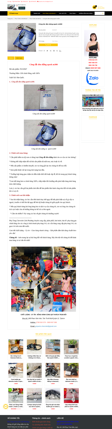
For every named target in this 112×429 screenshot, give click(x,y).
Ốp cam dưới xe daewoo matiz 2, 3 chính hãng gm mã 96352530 (71, 380)
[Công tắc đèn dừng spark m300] (16, 7)
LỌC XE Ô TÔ (63, 13)
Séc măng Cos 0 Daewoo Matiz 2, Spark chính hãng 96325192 (16, 357)
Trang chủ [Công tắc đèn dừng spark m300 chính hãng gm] (10, 18)
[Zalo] (61, 51)
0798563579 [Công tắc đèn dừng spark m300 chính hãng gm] (24, 1)
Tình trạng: (42, 41)
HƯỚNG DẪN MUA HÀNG (86, 13)
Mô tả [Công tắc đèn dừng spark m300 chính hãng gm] (11, 58)
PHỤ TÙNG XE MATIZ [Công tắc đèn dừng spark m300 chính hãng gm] (35, 18)
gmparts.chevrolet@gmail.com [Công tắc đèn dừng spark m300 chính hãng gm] (45, 1)
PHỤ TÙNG (73, 13)
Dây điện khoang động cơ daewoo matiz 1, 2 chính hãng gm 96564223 (53, 380)
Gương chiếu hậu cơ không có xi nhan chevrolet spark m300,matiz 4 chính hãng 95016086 (34, 357)
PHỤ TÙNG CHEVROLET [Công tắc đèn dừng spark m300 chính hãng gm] (21, 18)
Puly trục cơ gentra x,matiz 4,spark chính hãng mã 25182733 (71, 357)
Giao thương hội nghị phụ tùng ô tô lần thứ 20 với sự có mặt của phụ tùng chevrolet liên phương (93, 109)
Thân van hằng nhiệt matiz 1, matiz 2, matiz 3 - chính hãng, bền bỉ (16, 406)
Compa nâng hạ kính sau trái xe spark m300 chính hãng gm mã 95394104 (34, 406)
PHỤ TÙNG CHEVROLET (49, 13)
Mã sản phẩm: (42, 30)
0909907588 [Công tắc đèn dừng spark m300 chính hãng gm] (16, 1)
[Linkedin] (50, 51)
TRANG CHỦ (37, 13)
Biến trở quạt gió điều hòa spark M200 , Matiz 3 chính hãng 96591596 (53, 357)
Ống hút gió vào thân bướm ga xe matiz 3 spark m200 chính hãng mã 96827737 (53, 406)
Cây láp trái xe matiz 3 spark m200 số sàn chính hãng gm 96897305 (34, 380)
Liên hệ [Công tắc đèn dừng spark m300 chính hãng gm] (48, 44)
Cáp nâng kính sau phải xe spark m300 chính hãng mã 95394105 (71, 406)
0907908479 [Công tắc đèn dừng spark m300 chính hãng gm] (32, 1)
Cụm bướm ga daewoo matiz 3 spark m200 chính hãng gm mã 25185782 (16, 380)
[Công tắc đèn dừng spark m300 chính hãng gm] (98, 7)
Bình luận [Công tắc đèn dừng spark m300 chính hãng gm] (19, 58)
